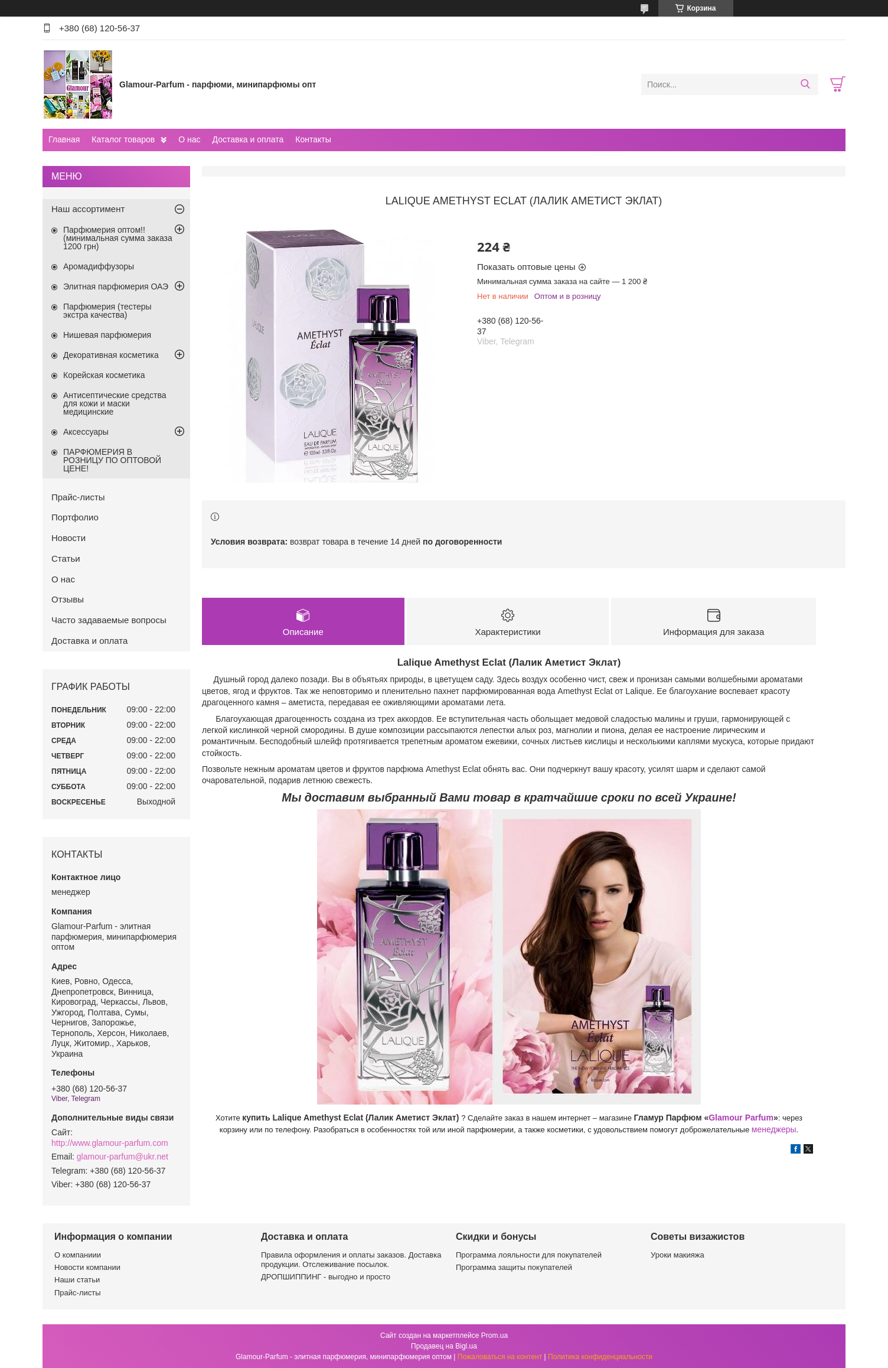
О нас (189, 139)
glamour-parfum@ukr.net (122, 1156)
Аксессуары (86, 432)
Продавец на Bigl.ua (444, 1346)
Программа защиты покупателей (514, 1267)
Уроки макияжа (677, 1254)
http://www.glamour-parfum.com (109, 1143)
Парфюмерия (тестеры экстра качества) (107, 311)
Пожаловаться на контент (500, 1357)
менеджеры (774, 1130)
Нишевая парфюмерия (107, 335)
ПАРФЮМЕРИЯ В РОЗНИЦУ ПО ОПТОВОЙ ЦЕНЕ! (112, 460)
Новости (68, 538)
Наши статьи (77, 1279)
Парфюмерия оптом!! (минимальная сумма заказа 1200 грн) (117, 238)
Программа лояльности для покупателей (529, 1254)
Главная (64, 139)
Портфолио (75, 517)
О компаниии (77, 1254)
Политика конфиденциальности (600, 1357)
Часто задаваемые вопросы (108, 620)
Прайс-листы (78, 497)
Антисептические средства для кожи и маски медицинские (114, 403)
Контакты (313, 139)
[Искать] (805, 84)
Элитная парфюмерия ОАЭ (115, 286)
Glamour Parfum (741, 1118)
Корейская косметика (104, 375)
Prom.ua (494, 1335)
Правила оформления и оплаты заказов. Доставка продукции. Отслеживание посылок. (351, 1259)
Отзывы (67, 599)
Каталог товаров (123, 139)
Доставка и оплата (248, 139)
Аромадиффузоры (98, 266)
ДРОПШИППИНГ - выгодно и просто (325, 1276)
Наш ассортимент (88, 209)
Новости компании (87, 1267)
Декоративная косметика (111, 355)
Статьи (65, 558)
